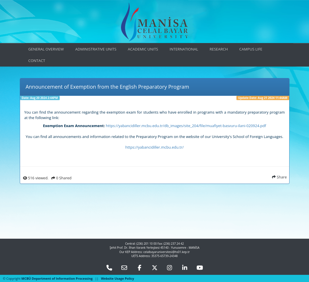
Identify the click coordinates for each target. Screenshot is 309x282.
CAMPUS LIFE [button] (250, 49)
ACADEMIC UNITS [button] (143, 49)
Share (279, 177)
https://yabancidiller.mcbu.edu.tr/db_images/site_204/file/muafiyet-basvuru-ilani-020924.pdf (186, 125)
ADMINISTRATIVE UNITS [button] (95, 49)
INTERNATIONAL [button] (184, 49)
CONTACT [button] (36, 60)
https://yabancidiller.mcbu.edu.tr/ (154, 147)
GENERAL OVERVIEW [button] (46, 49)
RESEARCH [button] (218, 49)
